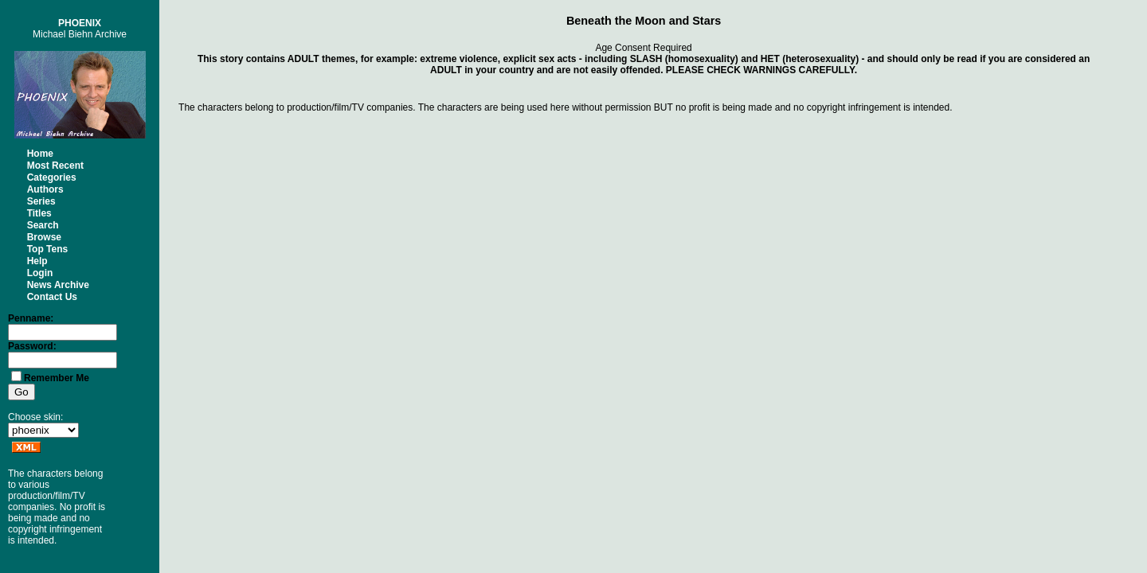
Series (41, 201)
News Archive (58, 284)
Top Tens (48, 249)
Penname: (30, 318)
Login (40, 273)
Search (43, 225)
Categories (51, 177)
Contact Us (52, 296)
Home (40, 153)
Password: (32, 346)
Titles (39, 213)
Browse (44, 237)
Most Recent (55, 165)
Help (37, 261)
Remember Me (56, 378)
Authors (45, 189)
